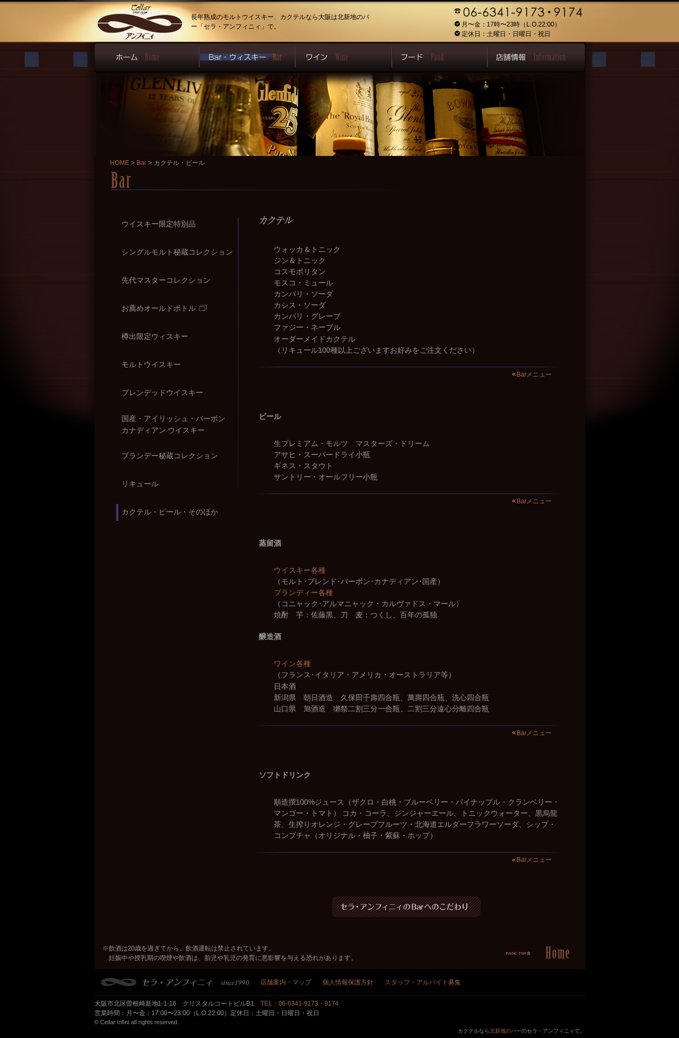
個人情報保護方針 (348, 982)
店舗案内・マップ (285, 982)
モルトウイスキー (151, 364)
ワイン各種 (292, 663)
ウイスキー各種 (300, 570)
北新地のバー (505, 1031)
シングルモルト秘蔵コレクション (177, 252)
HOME (119, 163)
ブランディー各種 (303, 592)
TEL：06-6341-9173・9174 (299, 1003)
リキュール (140, 483)
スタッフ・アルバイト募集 (423, 982)
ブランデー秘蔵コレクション (169, 455)
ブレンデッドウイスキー (162, 392)
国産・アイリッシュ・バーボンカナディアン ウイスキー (173, 424)
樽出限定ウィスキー (154, 336)
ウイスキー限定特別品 (158, 224)
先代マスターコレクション (166, 280)
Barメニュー (534, 374)
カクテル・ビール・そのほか (169, 512)
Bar (141, 163)
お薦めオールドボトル (164, 308)
